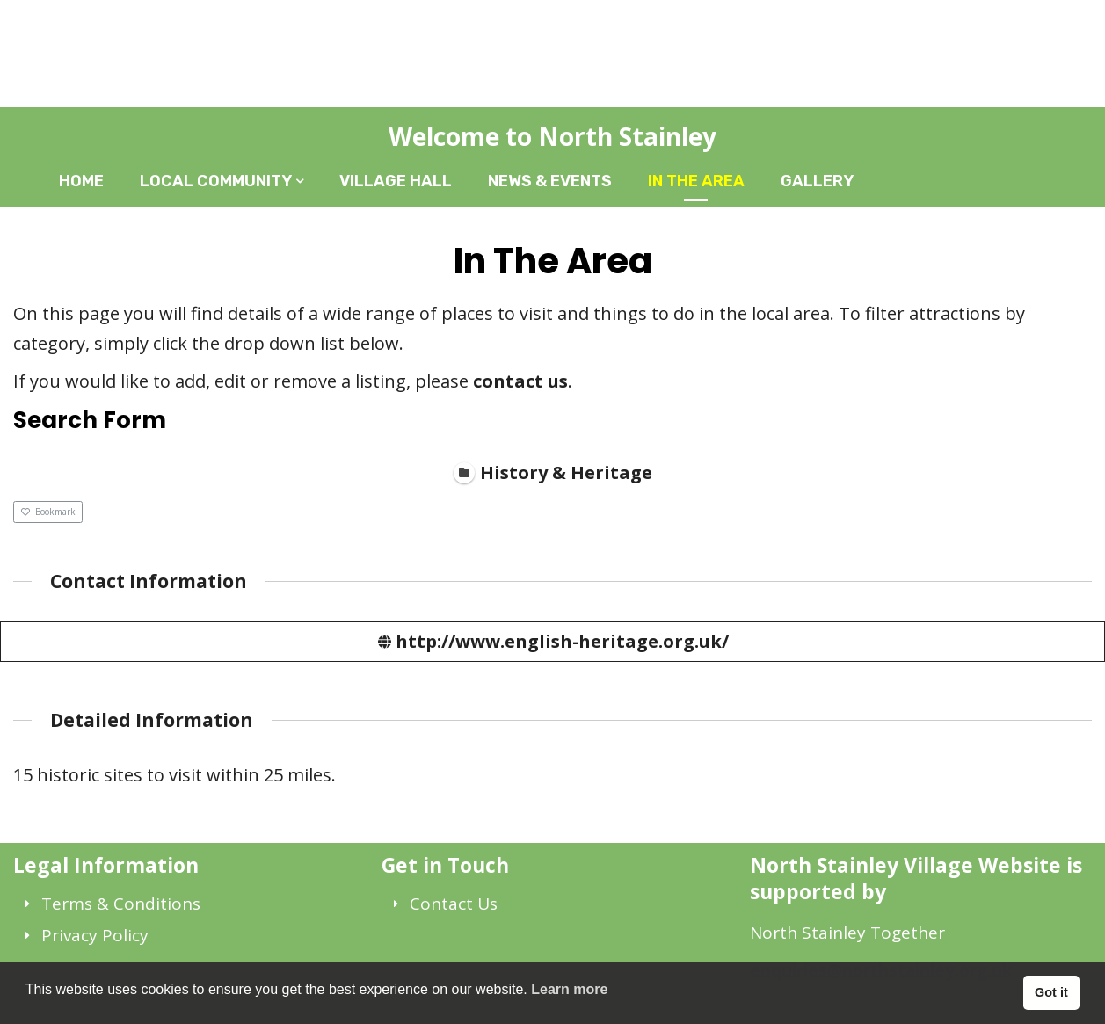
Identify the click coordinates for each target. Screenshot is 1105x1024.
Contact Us (454, 903)
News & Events (550, 181)
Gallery (817, 181)
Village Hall (395, 181)
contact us (520, 381)
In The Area (696, 181)
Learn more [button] (569, 989)
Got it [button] (1051, 992)
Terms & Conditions (120, 903)
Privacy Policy (95, 935)
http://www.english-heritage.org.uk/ (562, 640)
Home (81, 181)
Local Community (216, 181)
